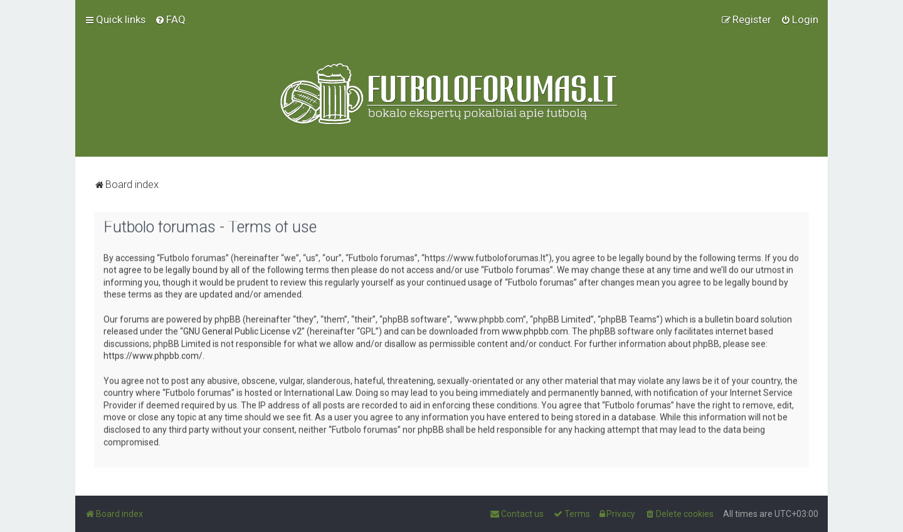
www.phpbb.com (535, 328)
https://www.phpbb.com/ (153, 353)
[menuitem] (170, 17)
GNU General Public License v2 (242, 328)
